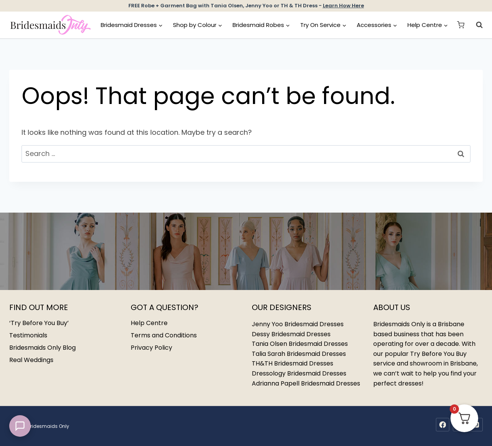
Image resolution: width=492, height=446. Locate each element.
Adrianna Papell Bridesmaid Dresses (306, 383)
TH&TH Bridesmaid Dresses (292, 363)
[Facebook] (442, 424)
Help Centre (149, 323)
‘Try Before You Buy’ (39, 323)
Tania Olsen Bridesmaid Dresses (300, 343)
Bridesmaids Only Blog (42, 347)
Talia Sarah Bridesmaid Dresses (299, 353)
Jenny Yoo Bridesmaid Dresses (298, 324)
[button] (20, 426)
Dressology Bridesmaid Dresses (299, 373)
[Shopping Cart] (460, 25)
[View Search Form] (475, 25)
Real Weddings (31, 359)
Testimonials (28, 335)
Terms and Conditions (164, 335)
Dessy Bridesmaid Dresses (291, 334)
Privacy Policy (151, 347)
